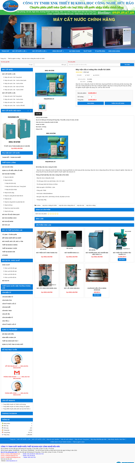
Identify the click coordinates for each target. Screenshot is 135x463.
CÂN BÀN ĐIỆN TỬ (7, 293)
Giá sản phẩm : (82, 89)
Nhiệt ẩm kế (8, 195)
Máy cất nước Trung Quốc (82, 435)
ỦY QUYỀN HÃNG (94, 51)
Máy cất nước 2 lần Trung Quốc (13, 92)
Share (79, 71)
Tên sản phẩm (71, 58)
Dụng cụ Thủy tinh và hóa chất (12, 340)
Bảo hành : (83, 77)
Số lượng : (80, 93)
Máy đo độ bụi (8, 201)
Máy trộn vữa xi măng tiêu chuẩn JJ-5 (122, 249)
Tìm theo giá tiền (5, 58)
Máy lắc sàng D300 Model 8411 (47, 284)
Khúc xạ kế (6, 261)
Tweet (87, 71)
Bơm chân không (108, 51)
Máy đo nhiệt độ (9, 173)
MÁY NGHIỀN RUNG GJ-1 (72, 249)
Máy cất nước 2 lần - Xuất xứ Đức (14, 95)
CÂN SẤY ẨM (6, 310)
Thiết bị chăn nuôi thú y (10, 337)
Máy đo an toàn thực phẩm (12, 204)
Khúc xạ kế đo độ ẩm (10, 273)
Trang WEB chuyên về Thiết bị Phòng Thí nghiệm (16, 402)
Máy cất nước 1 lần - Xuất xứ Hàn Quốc (15, 76)
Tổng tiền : (80, 96)
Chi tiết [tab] (38, 110)
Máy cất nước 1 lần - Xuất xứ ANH (14, 86)
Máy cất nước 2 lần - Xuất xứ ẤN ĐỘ (15, 101)
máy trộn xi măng (90, 201)
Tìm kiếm (127, 61)
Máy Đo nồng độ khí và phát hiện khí (15, 198)
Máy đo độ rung (9, 207)
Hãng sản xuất (54, 51)
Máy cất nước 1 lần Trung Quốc (13, 73)
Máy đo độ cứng (7, 163)
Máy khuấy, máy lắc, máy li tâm (12, 237)
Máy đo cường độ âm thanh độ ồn (14, 192)
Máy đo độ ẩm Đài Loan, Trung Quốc (16, 182)
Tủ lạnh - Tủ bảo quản (9, 230)
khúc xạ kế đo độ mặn (11, 267)
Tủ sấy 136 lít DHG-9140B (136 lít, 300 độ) (17, 142)
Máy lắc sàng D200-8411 (72, 284)
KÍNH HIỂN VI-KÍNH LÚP (9, 333)
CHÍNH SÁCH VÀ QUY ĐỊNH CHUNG (60, 438)
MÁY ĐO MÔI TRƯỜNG (8, 170)
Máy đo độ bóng (122, 51)
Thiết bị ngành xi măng (9, 241)
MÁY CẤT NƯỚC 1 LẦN (19, 51)
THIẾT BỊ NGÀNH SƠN (8, 248)
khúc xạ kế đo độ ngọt (11, 264)
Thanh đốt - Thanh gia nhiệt (11, 153)
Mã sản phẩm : (82, 75)
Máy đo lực (6, 221)
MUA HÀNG (90, 99)
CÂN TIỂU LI (5, 317)
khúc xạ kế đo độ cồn (10, 270)
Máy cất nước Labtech (67, 435)
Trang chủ (5, 51)
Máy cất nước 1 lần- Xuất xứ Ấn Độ (14, 82)
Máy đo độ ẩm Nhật (11, 185)
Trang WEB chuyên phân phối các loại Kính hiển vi (16, 405)
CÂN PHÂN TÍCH (7, 296)
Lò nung (5, 251)
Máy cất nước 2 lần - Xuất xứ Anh (14, 98)
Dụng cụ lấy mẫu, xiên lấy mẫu (12, 166)
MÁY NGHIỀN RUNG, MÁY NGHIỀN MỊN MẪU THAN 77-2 (97, 249)
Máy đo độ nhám (7, 217)
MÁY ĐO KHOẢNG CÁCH (9, 214)
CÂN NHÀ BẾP (6, 303)
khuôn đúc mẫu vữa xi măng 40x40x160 (97, 285)
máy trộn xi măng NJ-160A (49, 201)
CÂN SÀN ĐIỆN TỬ (7, 313)
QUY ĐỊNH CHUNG (68, 51)
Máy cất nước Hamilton (53, 435)
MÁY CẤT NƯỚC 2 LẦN (37, 51)
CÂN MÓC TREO (7, 306)
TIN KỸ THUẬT (81, 51)
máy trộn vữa (80, 201)
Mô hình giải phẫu (8, 330)
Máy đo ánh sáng (9, 189)
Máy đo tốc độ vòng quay (11, 210)
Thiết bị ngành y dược (9, 244)
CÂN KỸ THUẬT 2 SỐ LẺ (9, 300)
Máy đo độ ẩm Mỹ (11, 179)
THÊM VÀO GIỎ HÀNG (117, 99)
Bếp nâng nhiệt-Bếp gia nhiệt (11, 234)
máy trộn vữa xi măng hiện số (67, 201)
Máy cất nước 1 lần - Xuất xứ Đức (14, 79)
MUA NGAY (122, 255)
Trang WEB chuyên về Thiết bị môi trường (14, 400)
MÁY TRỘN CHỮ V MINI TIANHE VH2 (46, 249)
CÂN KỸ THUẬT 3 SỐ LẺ (9, 320)
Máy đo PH (5, 277)
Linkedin (96, 71)
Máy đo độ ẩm (8, 176)
